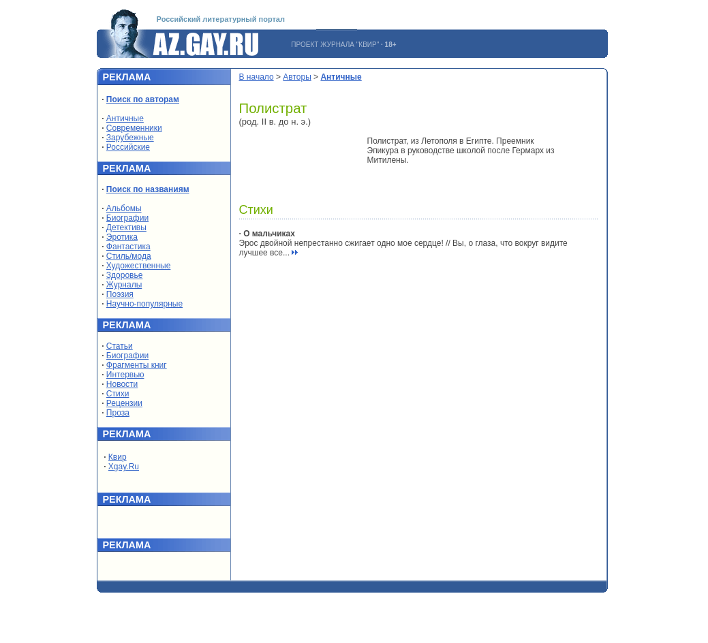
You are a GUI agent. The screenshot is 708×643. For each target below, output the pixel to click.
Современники (134, 128)
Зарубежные (130, 137)
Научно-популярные (144, 304)
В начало (256, 77)
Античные (125, 118)
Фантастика (128, 246)
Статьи (119, 346)
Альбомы (124, 208)
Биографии (127, 218)
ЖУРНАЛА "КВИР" (349, 44)
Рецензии (124, 403)
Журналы (124, 284)
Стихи (117, 393)
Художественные (138, 265)
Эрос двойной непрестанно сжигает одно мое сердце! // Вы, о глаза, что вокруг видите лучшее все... (403, 243)
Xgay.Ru (123, 466)
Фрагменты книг (136, 365)
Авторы (297, 77)
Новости (122, 384)
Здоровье (124, 275)
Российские (128, 147)
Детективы (126, 227)
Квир (117, 457)
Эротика (122, 237)
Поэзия (120, 294)
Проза (117, 413)
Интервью (125, 374)
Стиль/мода (128, 256)
